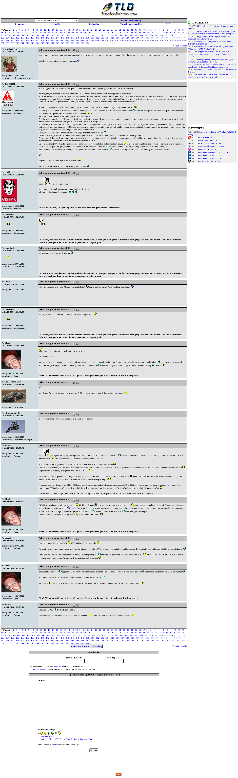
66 (73, 32)
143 (52, 38)
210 (17, 43)
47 (183, 30)
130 (171, 35)
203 (168, 40)
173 (17, 40)
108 (62, 35)
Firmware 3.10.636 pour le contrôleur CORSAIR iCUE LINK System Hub (208, 76)
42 (163, 30)
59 (45, 32)
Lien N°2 (54, 739)
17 (65, 30)
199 (148, 40)
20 (77, 30)
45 (175, 30)
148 (77, 38)
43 (167, 30)
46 (179, 30)
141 (42, 38)
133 (2, 38)
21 (80, 30)
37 (143, 30)
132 (181, 35)
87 (156, 32)
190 (102, 40)
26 (100, 30)
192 (113, 40)
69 (85, 32)
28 (108, 30)
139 (32, 38)
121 (126, 35)
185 (77, 40)
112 (82, 35)
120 (121, 35)
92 (175, 32)
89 (163, 32)
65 (69, 32)
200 (153, 40)
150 (87, 38)
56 (33, 32)
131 (176, 35)
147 (72, 38)
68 (81, 32)
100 (22, 35)
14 (53, 30)
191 (107, 40)
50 (10, 32)
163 (153, 38)
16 (61, 30)
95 (2, 35)
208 (7, 43)
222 (77, 43)
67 (77, 32)
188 (92, 40)
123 (136, 35)
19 (73, 30)
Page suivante (181, 45)
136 (17, 38)
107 (57, 35)
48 (2, 32)
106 (52, 35)
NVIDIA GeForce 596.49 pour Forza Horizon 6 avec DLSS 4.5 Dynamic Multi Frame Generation (212, 65)
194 (122, 40)
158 (128, 38)
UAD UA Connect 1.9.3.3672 (211, 143)
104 (42, 35)
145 (62, 38)
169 (183, 38)
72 (96, 32)
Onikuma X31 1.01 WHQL (210, 161)
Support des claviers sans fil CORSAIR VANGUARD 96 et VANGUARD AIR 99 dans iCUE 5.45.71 (209, 54)
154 (107, 38)
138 (27, 38)
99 (18, 35)
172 (12, 40)
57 (37, 32)
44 (171, 30)
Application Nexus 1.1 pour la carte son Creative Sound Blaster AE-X (209, 37)
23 (88, 30)
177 (37, 40)
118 (111, 35)
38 (147, 30)
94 (183, 32)
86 (152, 32)
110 (72, 35)
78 (120, 32)
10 (37, 30)
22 (84, 30)
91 (171, 32)
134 (7, 38)
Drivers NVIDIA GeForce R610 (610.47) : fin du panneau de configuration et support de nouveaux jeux (211, 32)
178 (42, 40)
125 (146, 35)
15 (57, 30)
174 (22, 40)
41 (159, 30)
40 (155, 30)
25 (96, 30)
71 (92, 32)
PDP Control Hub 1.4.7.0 (209, 149)
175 (27, 40)
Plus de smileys (47, 736)
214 (37, 43)
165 (163, 38)
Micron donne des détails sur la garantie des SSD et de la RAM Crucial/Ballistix (210, 47)
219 (62, 43)
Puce (62, 739)
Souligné (83, 739)
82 (136, 32)
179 (47, 40)
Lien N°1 (44, 739)
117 (106, 35)
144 (57, 38)
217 (52, 43)
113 (87, 35)
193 (117, 40)
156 (117, 38)
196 (133, 40)
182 (62, 40)
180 (52, 40)
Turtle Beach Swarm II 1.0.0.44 (211, 146)
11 (41, 30)
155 (113, 38)
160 (137, 38)
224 (87, 43)
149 (82, 38)
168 (178, 38)
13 (49, 30)
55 (29, 32)
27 (104, 30)
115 (97, 35)
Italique (74, 739)
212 (27, 43)
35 (136, 30)
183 (67, 40)
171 (7, 40)
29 (112, 30)
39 (151, 30)
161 (143, 38)
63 (61, 32)
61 (53, 32)
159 (133, 38)
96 (6, 35)
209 (12, 43)
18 (69, 30)
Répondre (19, 24)
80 (128, 32)
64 (65, 32)
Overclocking (135, 20)
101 (27, 35)
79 (124, 32)
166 (168, 38)
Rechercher (93, 24)
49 (6, 32)
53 (21, 32)
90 (167, 32)
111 (77, 35)
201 (158, 40)
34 (132, 30)
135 (12, 38)
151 (92, 38)
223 (82, 43)
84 (144, 32)
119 (116, 35)
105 (47, 35)
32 (124, 30)
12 (45, 30)
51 (14, 32)
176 (32, 40)
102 (32, 35)
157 (122, 38)
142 (47, 38)
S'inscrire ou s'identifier (131, 24)
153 (102, 38)
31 (120, 30)
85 (148, 32)
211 (22, 43)
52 (18, 32)
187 (87, 40)
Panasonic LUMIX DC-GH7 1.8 (212, 158)
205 (178, 40)
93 (179, 32)
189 (97, 40)
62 (57, 32)
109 (67, 35)
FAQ (168, 24)
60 (49, 32)
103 (37, 35)
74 (104, 32)
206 (183, 40)
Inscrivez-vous (39, 669)
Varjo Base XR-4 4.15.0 (208, 140)
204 (173, 40)
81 (132, 32)
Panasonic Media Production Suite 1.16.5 (215, 152)
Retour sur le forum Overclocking (86, 646)
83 (140, 32)
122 (131, 35)
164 (158, 38)
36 (140, 30)
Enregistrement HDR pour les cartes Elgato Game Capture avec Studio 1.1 (210, 60)
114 (92, 35)
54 (25, 32)
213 (32, 43)
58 (41, 32)
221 (72, 43)
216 (47, 43)
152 (97, 38)
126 (151, 35)
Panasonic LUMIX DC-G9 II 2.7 (212, 155)
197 (137, 40)
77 (116, 32)
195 (128, 40)
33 (128, 30)
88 (160, 32)
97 (10, 35)
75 (108, 32)
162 (148, 38)
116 (101, 35)
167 (173, 38)
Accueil (123, 20)
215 (42, 43)
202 (163, 40)
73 (100, 32)
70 (89, 32)
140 (37, 38)
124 (141, 35)
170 (2, 40)
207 (2, 43)
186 (82, 40)
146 (67, 38)
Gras (68, 739)
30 (116, 30)
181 (57, 40)
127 (156, 35)
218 (57, 43)
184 (72, 40)
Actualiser (56, 24)
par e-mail (58, 666)
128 (161, 35)
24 (92, 30)
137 (22, 38)
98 (14, 35)
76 (112, 32)
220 (67, 43)
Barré (91, 739)
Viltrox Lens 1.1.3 (206, 137)
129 (166, 35)
